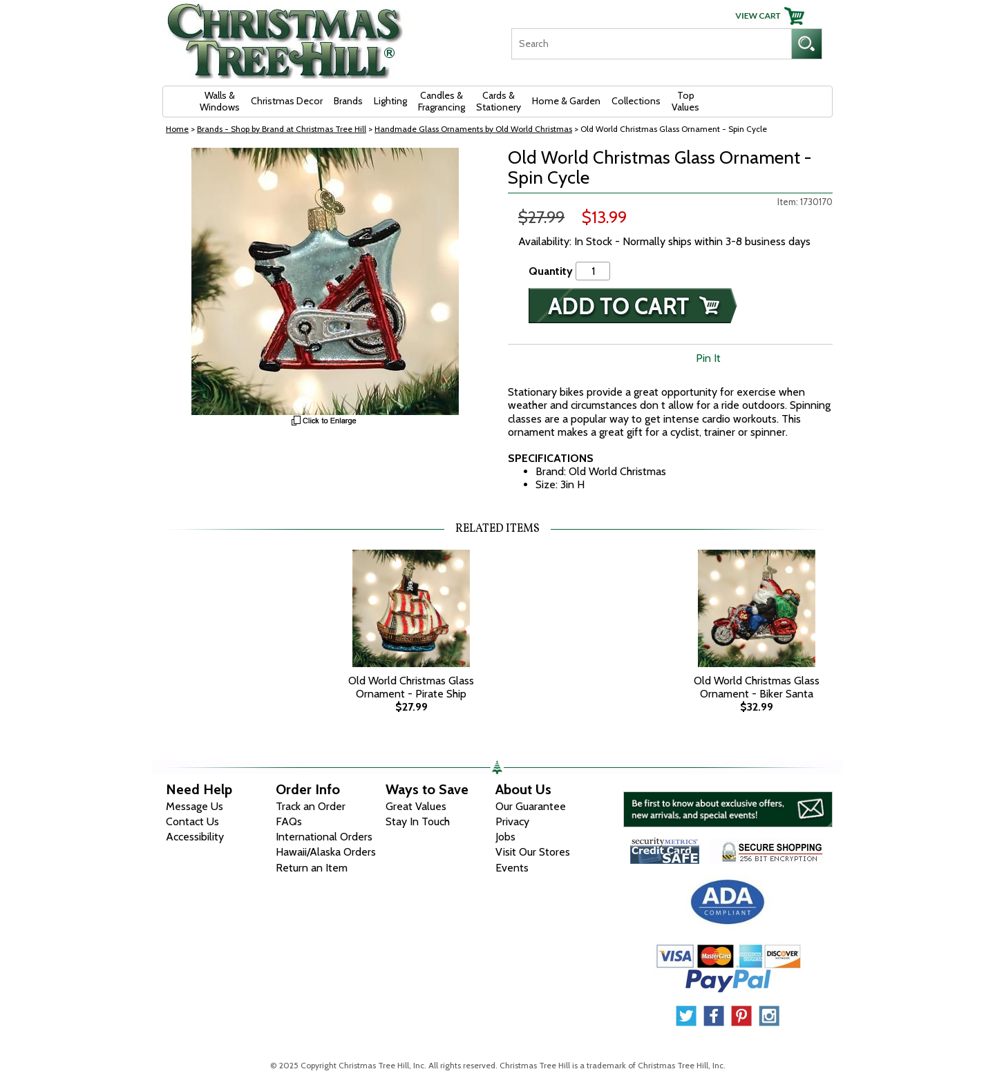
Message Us (194, 806)
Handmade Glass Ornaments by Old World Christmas (473, 129)
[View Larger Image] (324, 281)
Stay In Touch (418, 821)
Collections (636, 101)
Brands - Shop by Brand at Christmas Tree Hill (281, 129)
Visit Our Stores (532, 851)
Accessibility (195, 836)
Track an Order (310, 806)
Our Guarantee (530, 806)
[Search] (651, 43)
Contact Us (192, 821)
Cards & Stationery (498, 101)
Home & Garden (566, 101)
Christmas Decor (287, 101)
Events (512, 867)
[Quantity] (593, 271)
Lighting (390, 101)
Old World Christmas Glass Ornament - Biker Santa (756, 687)
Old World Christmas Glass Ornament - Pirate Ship (411, 687)
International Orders (324, 836)
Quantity (551, 271)
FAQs (289, 821)
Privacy (512, 821)
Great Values (416, 806)
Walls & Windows (220, 101)
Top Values (685, 101)
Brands (348, 101)
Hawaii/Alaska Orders (326, 851)
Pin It (708, 358)
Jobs (505, 836)
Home (177, 129)
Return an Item (312, 867)
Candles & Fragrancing (441, 101)
